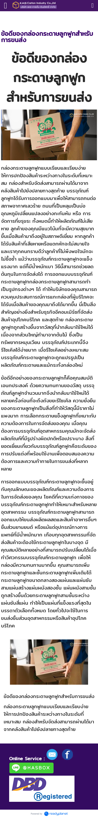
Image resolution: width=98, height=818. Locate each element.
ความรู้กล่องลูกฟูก (32, 16)
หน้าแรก (7, 16)
